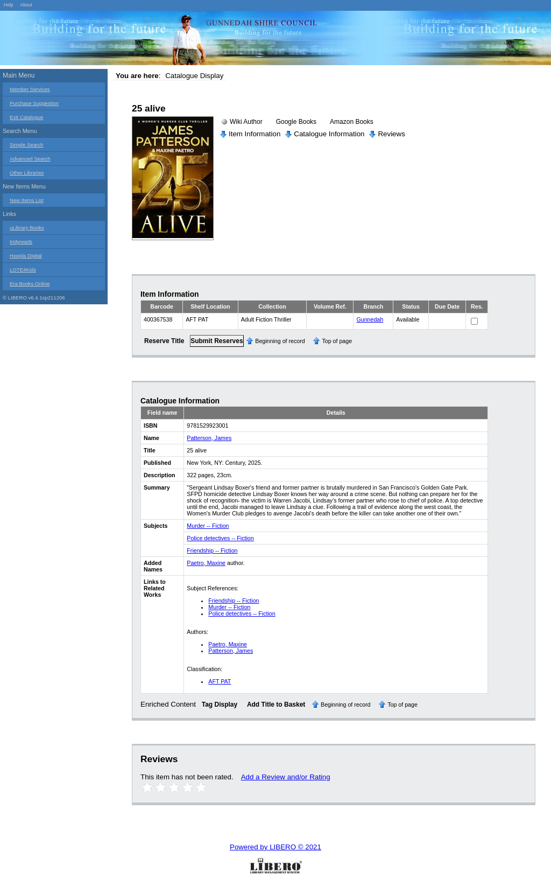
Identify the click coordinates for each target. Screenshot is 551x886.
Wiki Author (246, 121)
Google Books (296, 121)
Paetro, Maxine (206, 563)
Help (8, 5)
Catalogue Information (329, 134)
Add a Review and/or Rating (285, 777)
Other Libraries (27, 173)
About (26, 5)
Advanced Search (30, 159)
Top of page (337, 341)
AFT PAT (219, 681)
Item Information (254, 134)
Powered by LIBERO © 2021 (275, 847)
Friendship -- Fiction (212, 550)
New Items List (27, 200)
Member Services (30, 89)
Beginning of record (280, 341)
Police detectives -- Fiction (220, 538)
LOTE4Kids (23, 270)
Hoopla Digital (26, 256)
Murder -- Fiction (208, 525)
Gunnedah (369, 319)
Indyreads (21, 242)
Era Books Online (30, 284)
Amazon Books (351, 121)
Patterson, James (209, 438)
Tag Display (219, 704)
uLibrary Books (27, 228)
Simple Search (26, 145)
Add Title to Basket (276, 704)
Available (407, 319)
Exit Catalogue (26, 117)
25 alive (149, 108)
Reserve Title (164, 341)
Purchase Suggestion (34, 103)
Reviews (391, 134)
